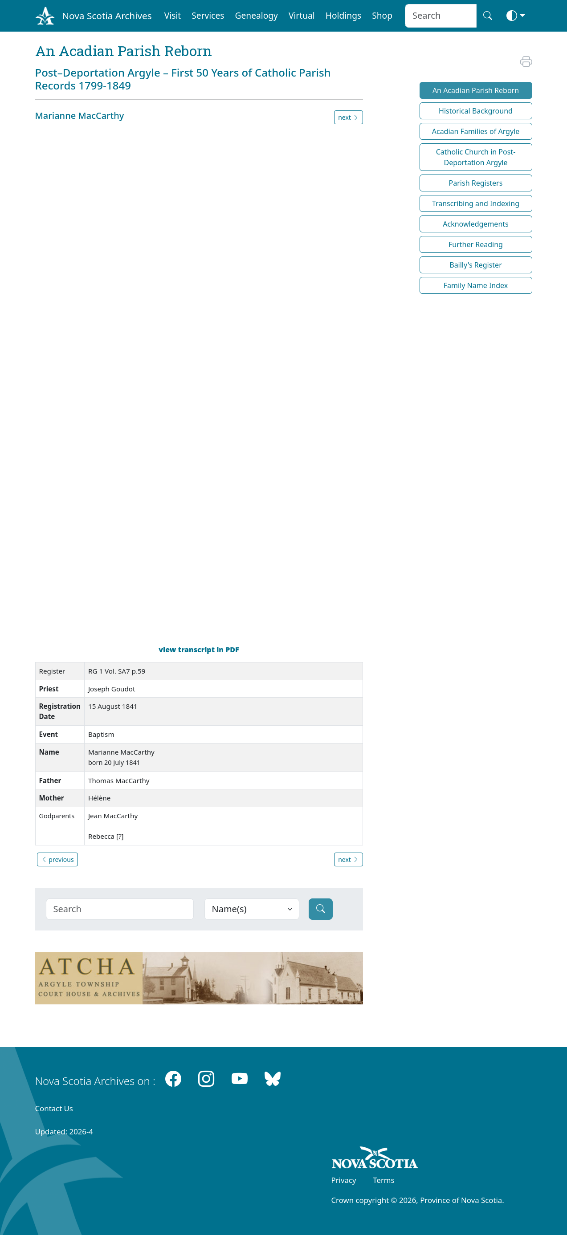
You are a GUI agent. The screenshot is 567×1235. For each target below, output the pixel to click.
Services (208, 15)
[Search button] (487, 16)
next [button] (348, 117)
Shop (382, 15)
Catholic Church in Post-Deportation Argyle (476, 157)
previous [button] (57, 859)
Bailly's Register (475, 265)
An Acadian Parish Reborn (475, 90)
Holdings (343, 15)
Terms (383, 1180)
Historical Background (476, 111)
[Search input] (441, 16)
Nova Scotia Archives (106, 15)
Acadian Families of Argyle (476, 131)
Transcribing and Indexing (475, 203)
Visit (172, 15)
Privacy (343, 1180)
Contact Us (54, 1108)
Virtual (302, 15)
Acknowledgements (475, 224)
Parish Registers (476, 183)
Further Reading (476, 244)
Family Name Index (476, 285)
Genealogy (256, 15)
